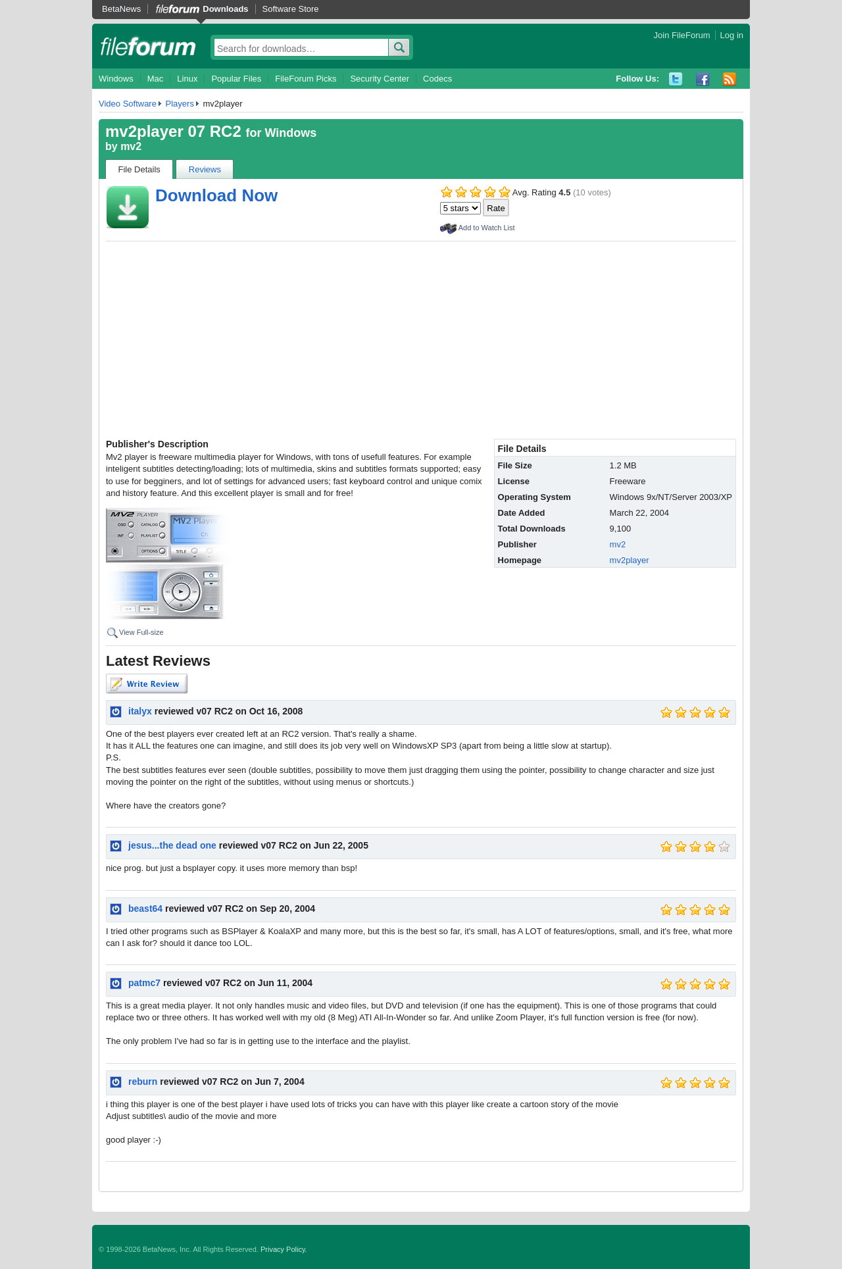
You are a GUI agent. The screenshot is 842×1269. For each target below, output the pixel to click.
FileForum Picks (305, 79)
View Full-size (141, 632)
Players (180, 104)
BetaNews (121, 9)
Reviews (205, 169)
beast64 (145, 908)
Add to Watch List (486, 228)
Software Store (290, 9)
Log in (731, 35)
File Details (139, 169)
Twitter (676, 79)
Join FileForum (682, 35)
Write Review (146, 683)
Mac (155, 79)
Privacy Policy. (283, 1249)
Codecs (437, 79)
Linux (187, 79)
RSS (730, 79)
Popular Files (236, 79)
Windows (116, 79)
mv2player (629, 560)
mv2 (130, 146)
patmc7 (144, 983)
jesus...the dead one (172, 845)
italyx (140, 711)
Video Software (128, 104)
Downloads (225, 9)
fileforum (148, 46)
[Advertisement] (421, 340)
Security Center (379, 79)
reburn (142, 1081)
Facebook (703, 79)
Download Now (216, 195)
